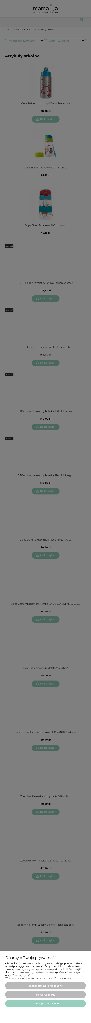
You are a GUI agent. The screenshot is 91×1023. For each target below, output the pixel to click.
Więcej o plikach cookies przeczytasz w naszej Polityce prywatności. (41, 978)
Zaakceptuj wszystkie (45, 1003)
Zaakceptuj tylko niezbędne (46, 985)
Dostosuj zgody (45, 994)
